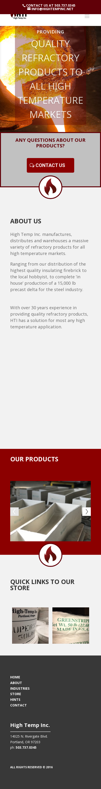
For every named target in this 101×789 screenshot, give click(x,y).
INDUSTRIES (20, 688)
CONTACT (18, 705)
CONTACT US (50, 165)
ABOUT (16, 682)
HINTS (15, 699)
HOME (15, 677)
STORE (15, 694)
